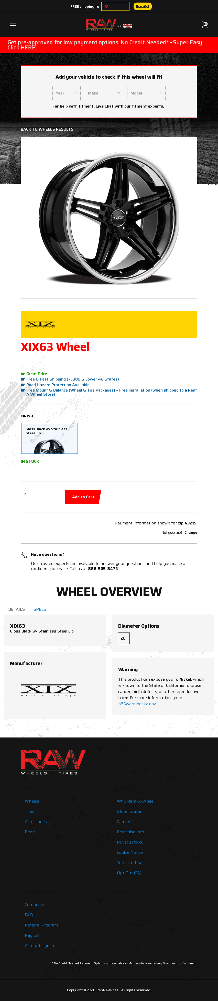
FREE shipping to (84, 6)
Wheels (32, 801)
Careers (124, 821)
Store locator (129, 811)
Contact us (35, 904)
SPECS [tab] (40, 609)
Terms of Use (129, 862)
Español (142, 6)
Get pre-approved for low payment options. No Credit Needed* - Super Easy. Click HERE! (105, 45)
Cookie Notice (130, 852)
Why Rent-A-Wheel (136, 801)
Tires (29, 811)
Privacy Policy (130, 842)
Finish (27, 416)
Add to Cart (83, 497)
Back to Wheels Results (47, 129)
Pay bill (32, 935)
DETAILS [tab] (16, 609)
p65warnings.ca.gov (137, 704)
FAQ (29, 915)
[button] (38, 217)
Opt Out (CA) (129, 873)
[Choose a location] (106, 6)
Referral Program (41, 925)
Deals (30, 832)
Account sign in (39, 945)
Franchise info (130, 832)
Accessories (36, 821)
